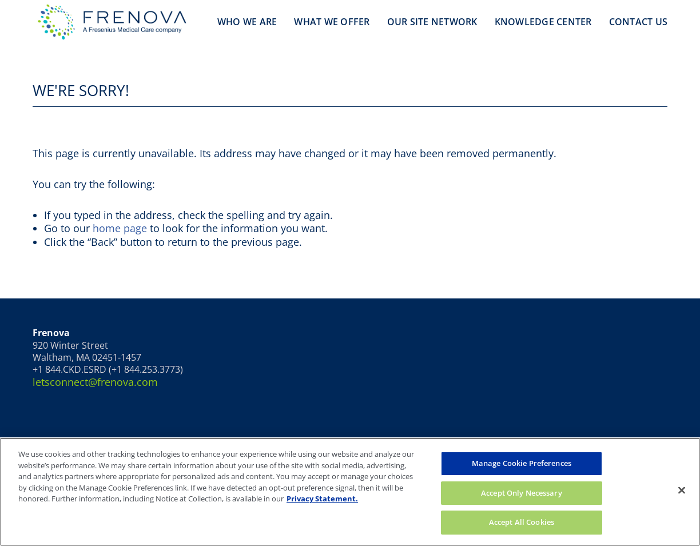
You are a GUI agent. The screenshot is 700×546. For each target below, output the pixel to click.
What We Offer (331, 21)
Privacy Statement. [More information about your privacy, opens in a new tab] (322, 498)
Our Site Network (432, 21)
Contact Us (638, 21)
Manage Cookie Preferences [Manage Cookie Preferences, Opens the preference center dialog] (521, 463)
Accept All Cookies (521, 522)
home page (120, 228)
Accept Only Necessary (521, 493)
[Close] (681, 490)
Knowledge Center (543, 21)
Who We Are (247, 21)
